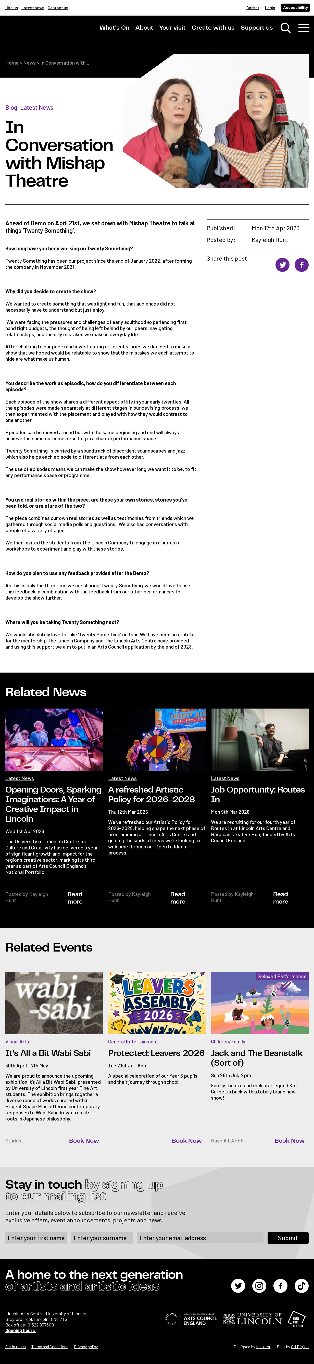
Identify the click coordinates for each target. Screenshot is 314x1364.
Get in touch (15, 1346)
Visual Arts (17, 1041)
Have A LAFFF (227, 1140)
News (29, 62)
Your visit (172, 28)
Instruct (263, 1346)
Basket (252, 7)
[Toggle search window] (286, 28)
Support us (257, 28)
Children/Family (228, 1041)
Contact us (58, 7)
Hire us (11, 7)
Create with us (213, 28)
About (144, 28)
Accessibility (295, 7)
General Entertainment (133, 1041)
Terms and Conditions (49, 1346)
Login (270, 7)
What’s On (114, 28)
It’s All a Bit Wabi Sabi (48, 1053)
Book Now (84, 1141)
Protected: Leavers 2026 (156, 1053)
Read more (75, 898)
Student (14, 1140)
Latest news (32, 7)
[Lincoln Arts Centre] (41, 32)
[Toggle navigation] (303, 28)
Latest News (36, 107)
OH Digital (300, 1346)
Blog (11, 107)
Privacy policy (86, 1346)
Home (12, 62)
